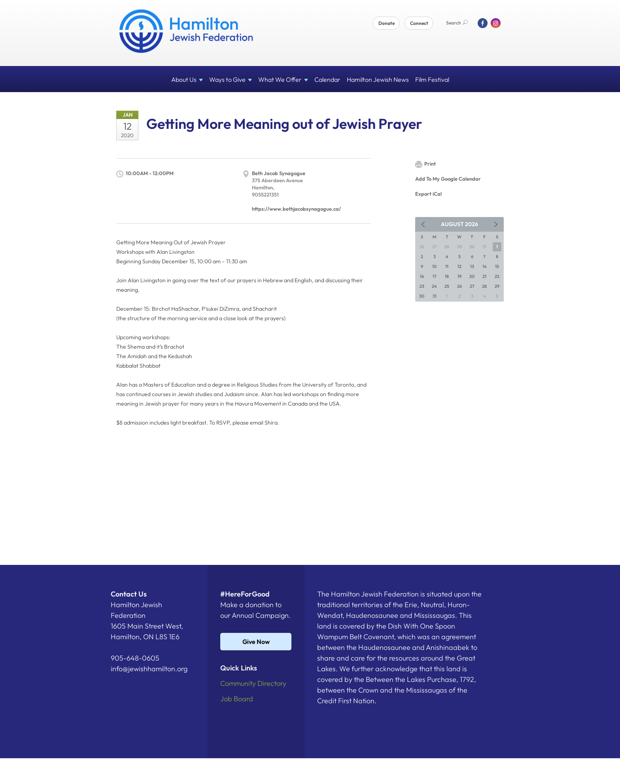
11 (446, 266)
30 (421, 296)
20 (471, 276)
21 (484, 276)
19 (459, 276)
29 (497, 286)
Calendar (327, 79)
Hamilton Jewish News (378, 79)
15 (497, 266)
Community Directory (253, 683)
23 (422, 286)
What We (283, 79)
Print (425, 164)
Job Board (236, 698)
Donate (386, 23)
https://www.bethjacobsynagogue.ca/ (296, 209)
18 (447, 276)
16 (422, 276)
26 (459, 286)
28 (484, 286)
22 (497, 276)
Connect (419, 23)
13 (472, 266)
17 (435, 276)
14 (484, 266)
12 (459, 266)
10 (434, 266)
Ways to (230, 79)
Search (457, 23)
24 (434, 286)
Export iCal (428, 194)
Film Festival (432, 79)
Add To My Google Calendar (448, 179)
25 (446, 286)
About (187, 79)
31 (435, 296)
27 (472, 286)
